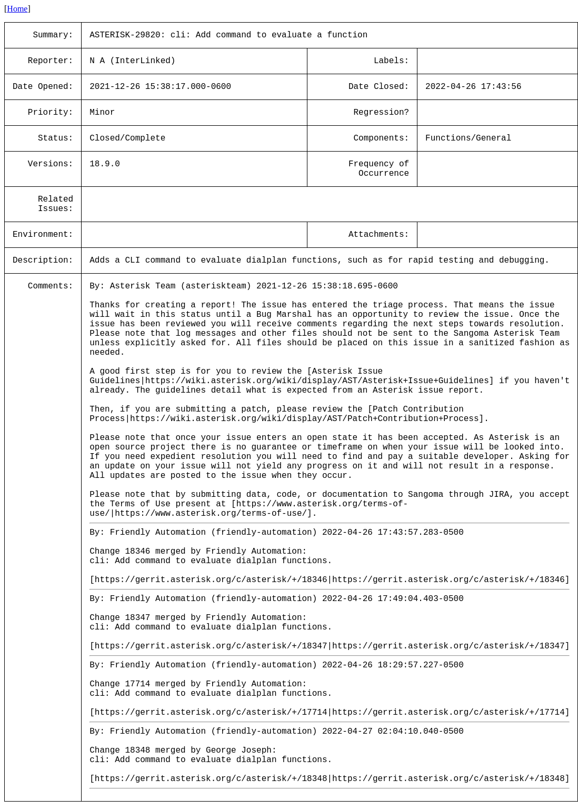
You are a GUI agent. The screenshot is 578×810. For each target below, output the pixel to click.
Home (17, 8)
